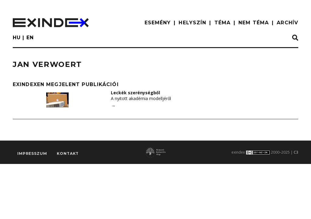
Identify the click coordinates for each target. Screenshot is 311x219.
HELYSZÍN (192, 23)
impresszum (32, 153)
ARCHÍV (287, 23)
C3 (296, 152)
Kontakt (68, 153)
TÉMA (222, 23)
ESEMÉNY (158, 23)
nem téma (253, 23)
